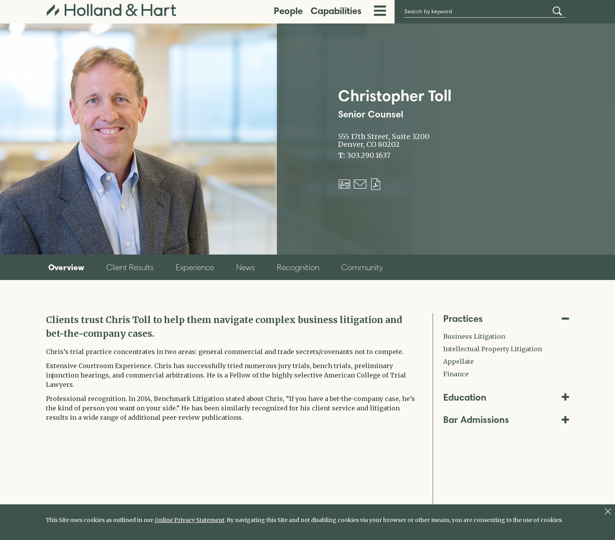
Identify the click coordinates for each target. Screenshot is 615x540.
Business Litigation (474, 336)
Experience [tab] (195, 267)
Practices (506, 318)
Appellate (458, 361)
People (288, 10)
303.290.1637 (368, 155)
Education (506, 397)
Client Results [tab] (130, 267)
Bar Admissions (506, 419)
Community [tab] (362, 267)
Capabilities (336, 10)
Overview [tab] (66, 267)
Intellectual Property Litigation (492, 349)
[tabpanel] (233, 367)
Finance (456, 374)
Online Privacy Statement (189, 520)
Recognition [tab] (298, 267)
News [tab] (245, 267)
